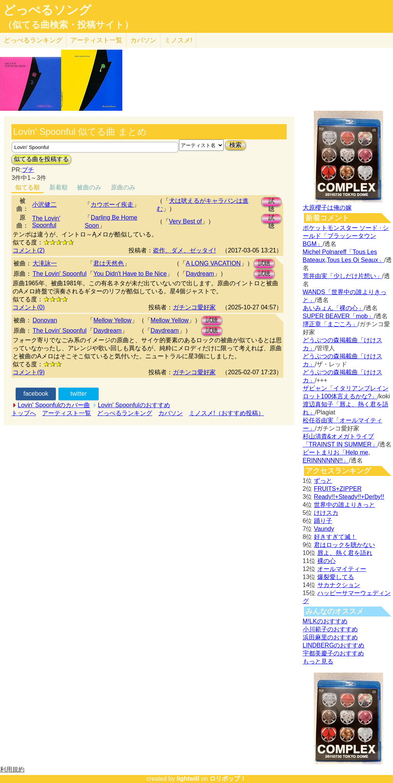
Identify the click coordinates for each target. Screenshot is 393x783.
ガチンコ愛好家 (194, 307)
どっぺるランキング (124, 413)
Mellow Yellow (112, 320)
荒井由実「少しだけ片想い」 (342, 276)
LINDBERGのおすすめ (334, 645)
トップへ (23, 413)
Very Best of (185, 221)
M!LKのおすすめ (325, 621)
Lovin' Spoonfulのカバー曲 (54, 405)
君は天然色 (108, 263)
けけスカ (326, 513)
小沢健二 (44, 204)
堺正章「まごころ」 (330, 324)
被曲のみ (89, 187)
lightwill (188, 778)
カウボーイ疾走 (112, 204)
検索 (235, 145)
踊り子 (323, 521)
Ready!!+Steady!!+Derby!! (349, 496)
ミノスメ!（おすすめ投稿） (226, 413)
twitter (78, 393)
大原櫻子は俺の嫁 (327, 207)
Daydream (200, 273)
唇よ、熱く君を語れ (344, 553)
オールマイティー (341, 569)
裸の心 (326, 561)
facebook (35, 393)
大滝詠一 (44, 263)
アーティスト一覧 (66, 413)
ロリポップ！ (227, 778)
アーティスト (96, 40)
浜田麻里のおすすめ (330, 637)
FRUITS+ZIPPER (338, 488)
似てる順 (27, 187)
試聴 (271, 202)
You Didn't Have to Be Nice (130, 273)
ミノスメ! (178, 40)
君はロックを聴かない (344, 545)
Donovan (44, 320)
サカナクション (338, 585)
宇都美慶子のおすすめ (333, 653)
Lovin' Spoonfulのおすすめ (134, 405)
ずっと (323, 480)
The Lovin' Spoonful (46, 221)
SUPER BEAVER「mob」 (338, 316)
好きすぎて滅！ (335, 537)
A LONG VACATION (213, 263)
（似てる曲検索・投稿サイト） (68, 25)
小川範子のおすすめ (330, 629)
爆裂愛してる (335, 577)
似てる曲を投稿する (41, 159)
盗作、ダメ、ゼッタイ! (184, 250)
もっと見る (318, 661)
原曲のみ (123, 187)
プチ (28, 170)
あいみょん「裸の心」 (333, 308)
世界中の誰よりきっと (344, 505)
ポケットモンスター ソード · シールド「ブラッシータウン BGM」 (346, 236)
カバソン (143, 40)
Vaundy (324, 529)
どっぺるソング (47, 10)
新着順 (58, 187)
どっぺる (33, 40)
